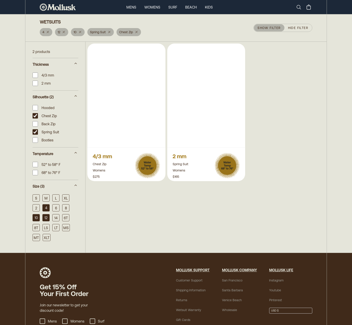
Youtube (275, 290)
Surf (172, 7)
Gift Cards (183, 320)
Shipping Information (191, 290)
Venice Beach (232, 300)
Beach (191, 7)
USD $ (275, 310)
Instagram (276, 280)
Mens (131, 7)
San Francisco (232, 280)
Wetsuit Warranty (188, 310)
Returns (181, 300)
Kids (209, 7)
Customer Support (189, 280)
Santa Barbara (232, 290)
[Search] (300, 7)
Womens (152, 7)
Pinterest (275, 300)
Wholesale (229, 310)
